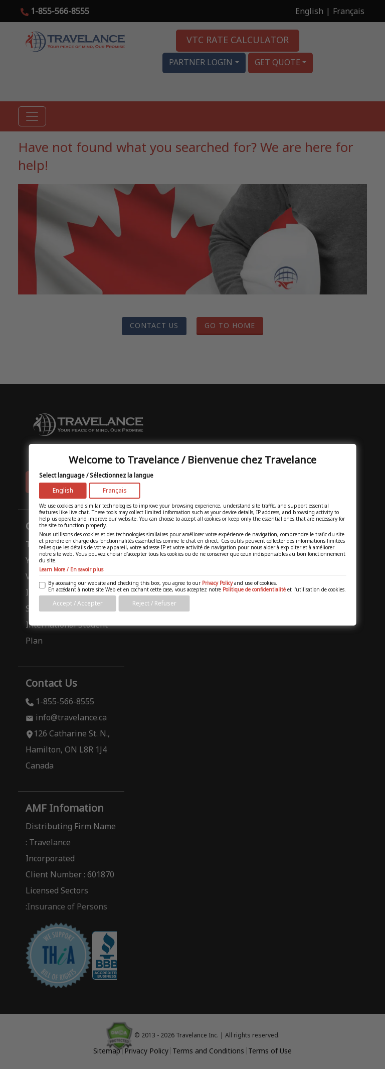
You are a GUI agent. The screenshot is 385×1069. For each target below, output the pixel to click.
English (63, 490)
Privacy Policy (217, 582)
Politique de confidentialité (254, 589)
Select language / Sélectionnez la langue (96, 475)
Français (115, 490)
